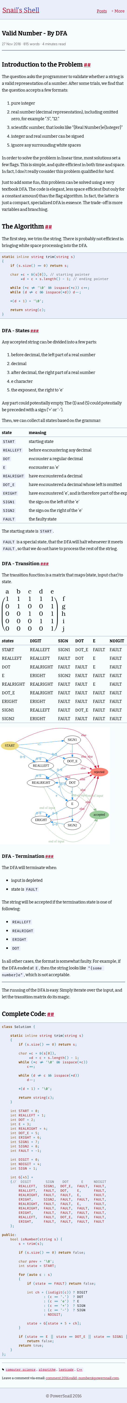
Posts (102, 10)
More (118, 10)
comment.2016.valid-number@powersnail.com (82, 1377)
